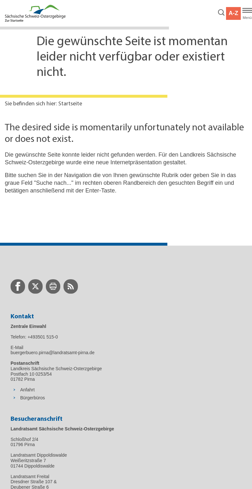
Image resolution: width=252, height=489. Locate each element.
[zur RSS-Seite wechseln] (70, 286)
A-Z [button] (233, 13)
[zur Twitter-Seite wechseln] (35, 286)
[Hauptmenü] (247, 13)
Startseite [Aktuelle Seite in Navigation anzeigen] (70, 104)
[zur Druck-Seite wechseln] (53, 286)
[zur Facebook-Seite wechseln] (18, 286)
